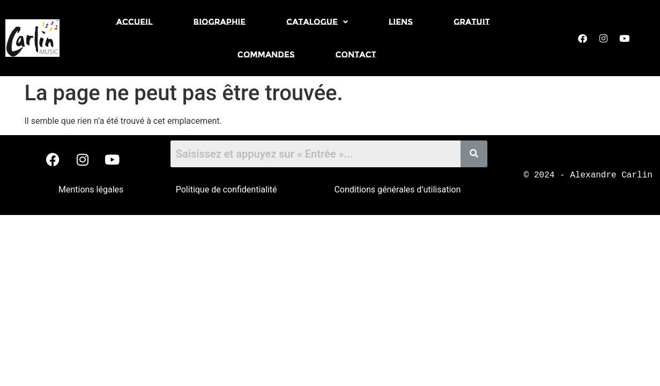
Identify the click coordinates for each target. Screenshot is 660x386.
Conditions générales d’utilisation (397, 189)
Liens (401, 22)
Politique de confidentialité (226, 189)
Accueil (134, 22)
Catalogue (317, 22)
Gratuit (472, 22)
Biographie (220, 22)
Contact (355, 54)
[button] (317, 21)
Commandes (266, 54)
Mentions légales (90, 189)
